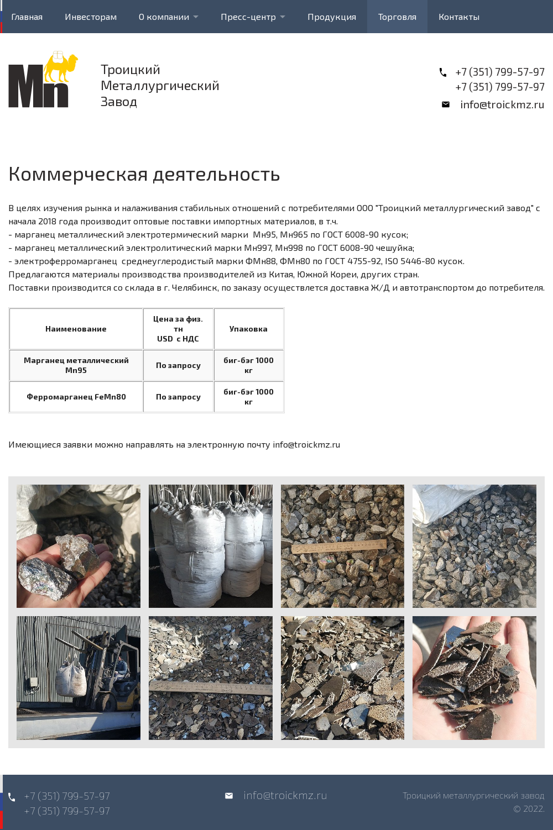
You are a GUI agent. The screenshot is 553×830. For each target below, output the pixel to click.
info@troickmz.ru (502, 104)
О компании (164, 16)
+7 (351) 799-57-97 (500, 71)
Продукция (331, 16)
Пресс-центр (248, 16)
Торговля (397, 16)
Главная (27, 16)
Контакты (459, 16)
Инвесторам (91, 16)
